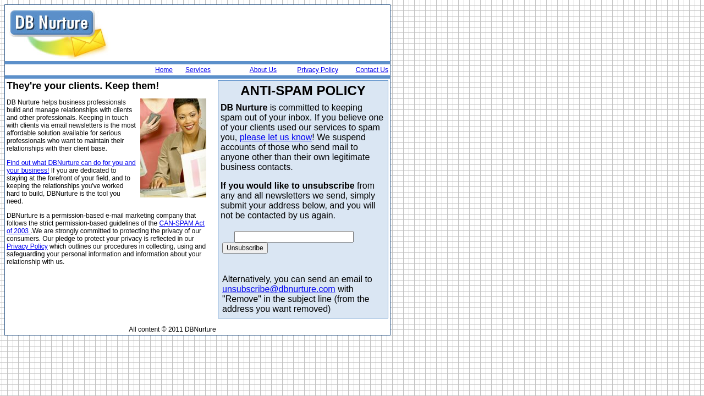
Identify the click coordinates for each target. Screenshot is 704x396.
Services (198, 70)
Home (164, 70)
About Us (263, 70)
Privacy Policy (317, 70)
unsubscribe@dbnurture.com (279, 289)
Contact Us (372, 70)
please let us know (276, 137)
